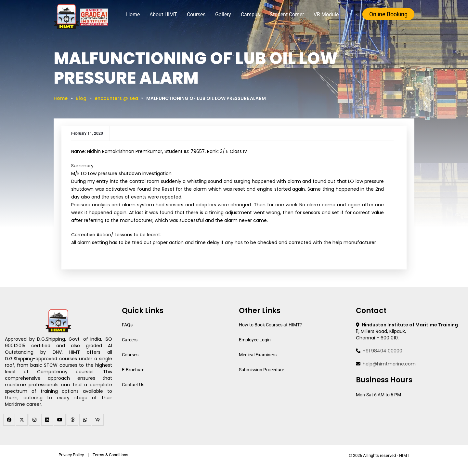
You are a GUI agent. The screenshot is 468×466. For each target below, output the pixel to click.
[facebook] (9, 420)
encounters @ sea (116, 98)
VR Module (326, 14)
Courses (196, 14)
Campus (250, 14)
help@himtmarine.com (389, 364)
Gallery (223, 14)
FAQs (127, 324)
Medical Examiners (258, 354)
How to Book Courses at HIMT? (270, 324)
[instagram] (34, 420)
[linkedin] (47, 420)
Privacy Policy (71, 454)
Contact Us (133, 384)
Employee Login (255, 339)
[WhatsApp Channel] (85, 420)
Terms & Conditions (110, 454)
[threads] (72, 420)
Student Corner (287, 14)
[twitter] (22, 420)
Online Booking (388, 14)
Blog (81, 98)
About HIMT (163, 14)
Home (133, 14)
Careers (129, 339)
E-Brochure (133, 369)
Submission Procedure (261, 369)
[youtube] (60, 420)
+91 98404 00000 (382, 351)
